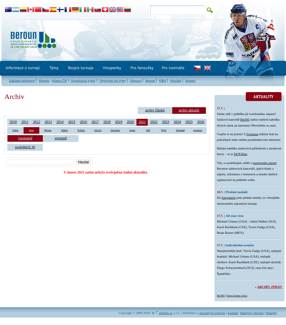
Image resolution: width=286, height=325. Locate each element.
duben (64, 130)
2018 (107, 122)
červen (98, 130)
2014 (59, 122)
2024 (177, 122)
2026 (200, 122)
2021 (142, 122)
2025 (189, 122)
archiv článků (154, 110)
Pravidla (175, 80)
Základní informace (22, 80)
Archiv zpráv (269, 286)
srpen (132, 130)
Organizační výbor (83, 80)
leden (15, 130)
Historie (44, 80)
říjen (164, 130)
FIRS (162, 80)
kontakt (233, 313)
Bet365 (245, 119)
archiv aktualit (189, 110)
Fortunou (252, 134)
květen (81, 130)
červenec (115, 130)
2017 (95, 122)
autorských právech (212, 313)
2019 (118, 122)
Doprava (135, 80)
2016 (83, 122)
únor (31, 130)
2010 (13, 122)
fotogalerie (229, 197)
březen (47, 130)
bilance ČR (59, 80)
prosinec (198, 130)
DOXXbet (240, 154)
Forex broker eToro (236, 295)
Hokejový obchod (252, 313)
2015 (71, 122)
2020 (130, 122)
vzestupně (25, 138)
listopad (180, 130)
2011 (25, 122)
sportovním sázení (264, 163)
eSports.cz (165, 313)
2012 (36, 122)
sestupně (61, 138)
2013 (48, 122)
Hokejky (271, 313)
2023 (165, 122)
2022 (153, 122)
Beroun (150, 80)
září (148, 130)
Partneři (190, 80)
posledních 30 (25, 147)
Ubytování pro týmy (112, 80)
